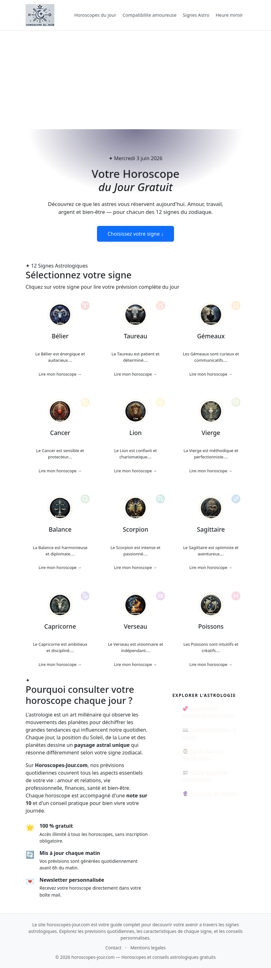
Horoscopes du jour (95, 15)
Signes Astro (196, 15)
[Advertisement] (135, 80)
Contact (113, 948)
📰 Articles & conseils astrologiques (205, 775)
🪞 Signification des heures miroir (203, 754)
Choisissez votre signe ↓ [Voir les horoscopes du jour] (135, 233)
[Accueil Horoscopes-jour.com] (40, 15)
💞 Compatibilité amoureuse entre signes (208, 711)
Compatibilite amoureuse (150, 15)
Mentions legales (148, 948)
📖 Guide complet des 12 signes (209, 733)
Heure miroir (229, 15)
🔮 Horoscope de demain (209, 793)
